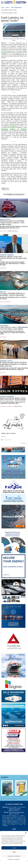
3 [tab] (4, 439)
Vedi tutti (22, 443)
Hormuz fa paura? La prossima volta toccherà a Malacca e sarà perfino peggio (12, 222)
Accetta (14, 848)
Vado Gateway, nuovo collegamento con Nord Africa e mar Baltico (14, 328)
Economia (2, 372)
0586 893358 (17, 809)
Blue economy (3, 231)
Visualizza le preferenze (14, 856)
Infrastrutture (3, 268)
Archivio (23, 777)
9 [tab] (12, 798)
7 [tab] (9, 439)
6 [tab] (8, 439)
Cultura (7, 7)
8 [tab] (10, 439)
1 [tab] (1, 439)
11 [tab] (14, 798)
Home (2, 7)
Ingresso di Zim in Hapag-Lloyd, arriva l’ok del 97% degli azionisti (13, 399)
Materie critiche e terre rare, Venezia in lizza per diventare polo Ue (13, 258)
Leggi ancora (14, 435)
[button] (26, 833)
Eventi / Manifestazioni (16, 7)
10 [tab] (13, 798)
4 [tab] (5, 439)
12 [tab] (16, 798)
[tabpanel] (14, 435)
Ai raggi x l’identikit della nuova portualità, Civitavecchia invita (12, 294)
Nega (14, 852)
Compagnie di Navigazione (6, 406)
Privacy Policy (17, 859)
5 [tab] (6, 439)
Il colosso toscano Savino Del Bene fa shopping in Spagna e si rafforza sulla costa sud (13, 364)
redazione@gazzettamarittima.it (16, 812)
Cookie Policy (10, 859)
